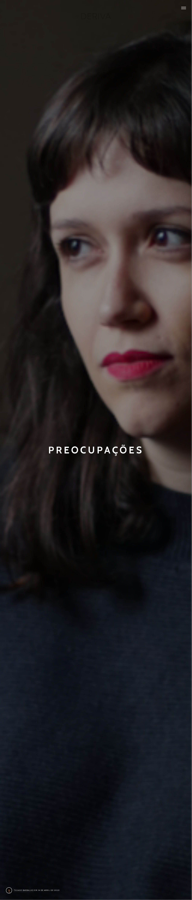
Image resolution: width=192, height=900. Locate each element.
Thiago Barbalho (24, 890)
